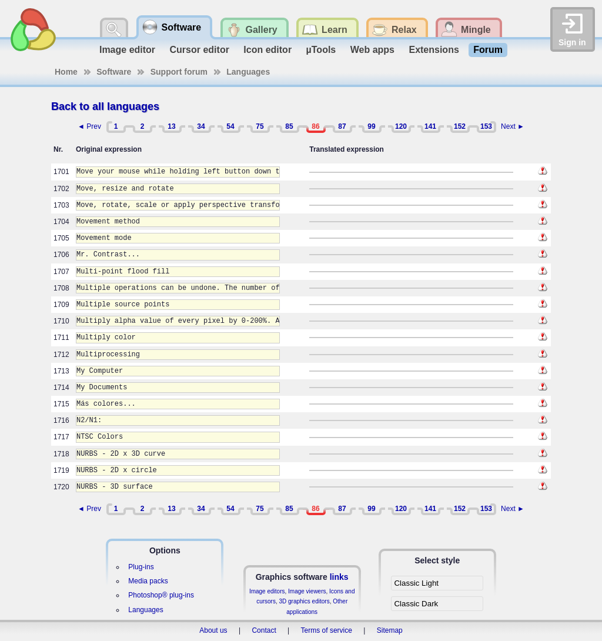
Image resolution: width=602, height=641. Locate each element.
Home (66, 71)
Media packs (148, 581)
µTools (321, 50)
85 (289, 126)
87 (342, 126)
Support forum (179, 71)
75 (259, 126)
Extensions (434, 50)
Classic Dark (416, 603)
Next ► (512, 126)
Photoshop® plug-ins (161, 595)
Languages (248, 71)
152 (460, 126)
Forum (488, 50)
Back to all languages (105, 106)
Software (113, 71)
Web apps (372, 50)
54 (230, 126)
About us (213, 630)
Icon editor (267, 50)
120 (401, 126)
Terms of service (326, 630)
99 (371, 126)
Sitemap (390, 630)
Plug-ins (140, 567)
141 (430, 126)
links (339, 577)
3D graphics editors (304, 601)
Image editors (267, 591)
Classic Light (416, 583)
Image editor (127, 50)
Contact (264, 630)
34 (201, 126)
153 (486, 126)
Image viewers (307, 591)
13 (171, 126)
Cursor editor (199, 50)
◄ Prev (89, 126)
